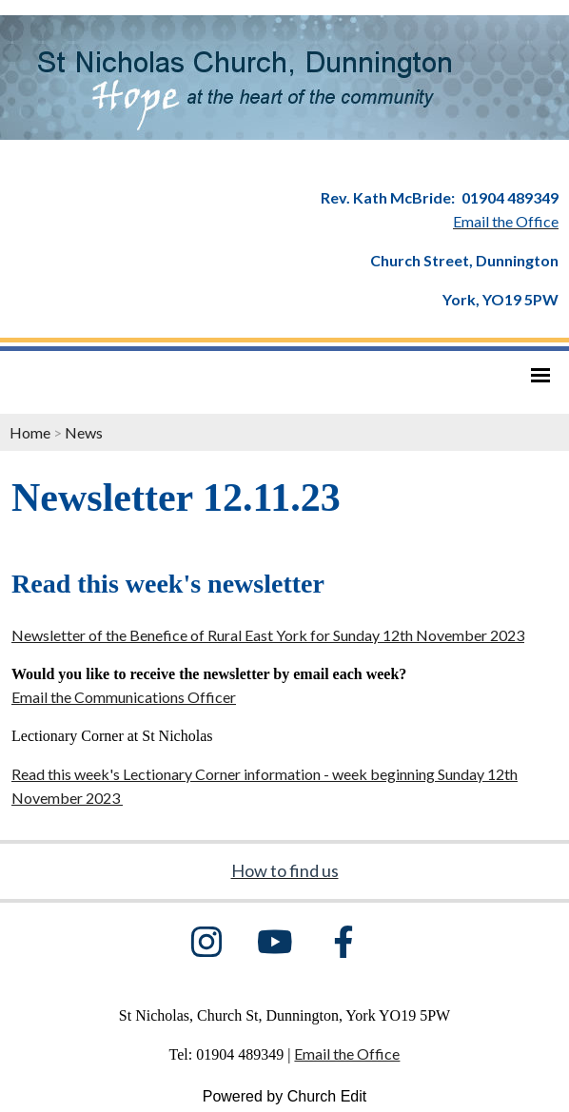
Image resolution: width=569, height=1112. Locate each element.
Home (30, 432)
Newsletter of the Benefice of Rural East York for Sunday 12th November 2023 (267, 635)
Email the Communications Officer (123, 697)
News (84, 432)
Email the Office (347, 1053)
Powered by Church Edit (285, 1096)
